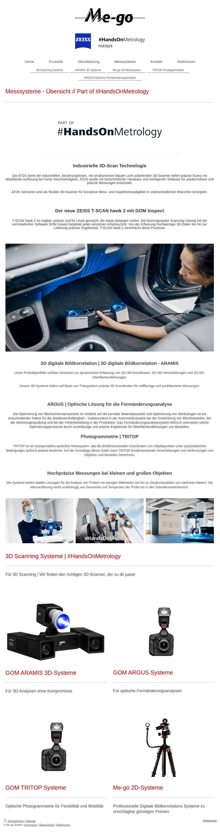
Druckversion (13, 820)
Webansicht (210, 820)
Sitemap (31, 820)
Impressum (30, 824)
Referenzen (63, 824)
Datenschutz (46, 824)
